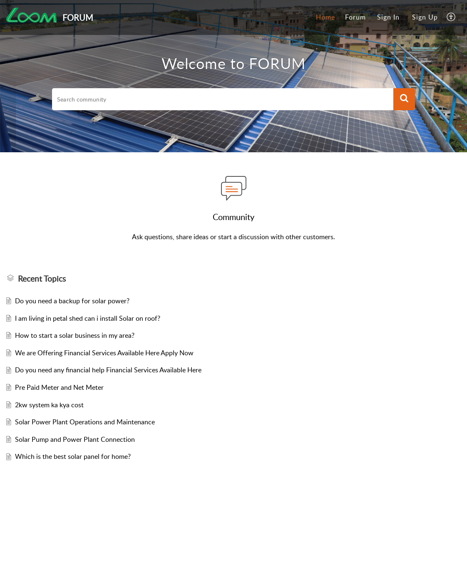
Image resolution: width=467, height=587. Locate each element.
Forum (355, 17)
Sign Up (425, 17)
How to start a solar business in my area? (74, 335)
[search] (222, 99)
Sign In (388, 17)
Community (233, 217)
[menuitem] (325, 17)
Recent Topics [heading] (42, 278)
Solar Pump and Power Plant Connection (75, 439)
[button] (451, 17)
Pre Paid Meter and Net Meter (59, 387)
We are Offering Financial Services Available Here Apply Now (104, 352)
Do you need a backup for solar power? (72, 300)
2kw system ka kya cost (49, 404)
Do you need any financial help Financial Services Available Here (108, 369)
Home (325, 17)
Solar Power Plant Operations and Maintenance (85, 421)
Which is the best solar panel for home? (73, 456)
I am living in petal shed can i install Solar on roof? (87, 318)
